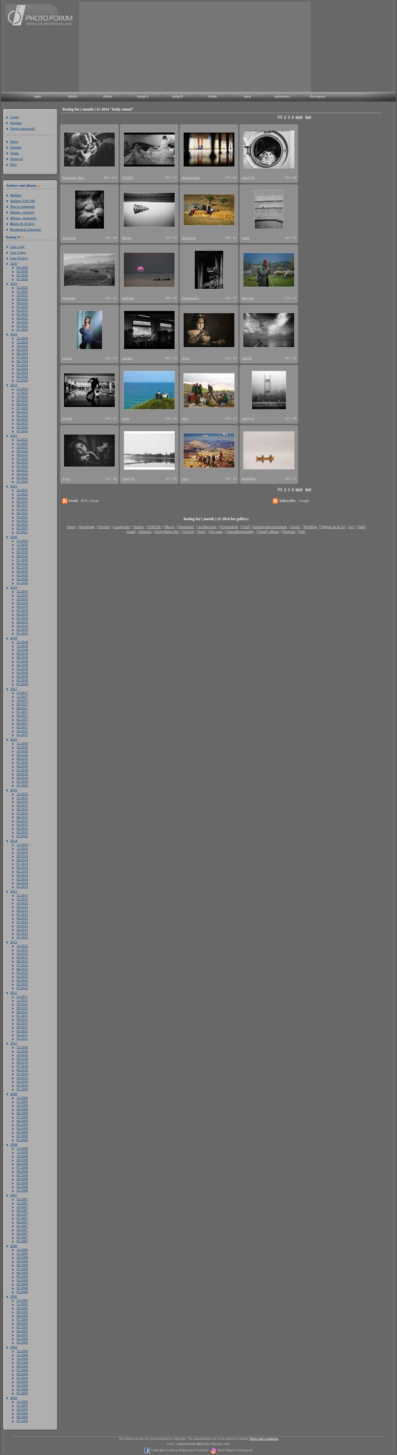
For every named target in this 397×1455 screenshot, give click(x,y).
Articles (15, 147)
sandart (127, 358)
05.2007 (22, 1226)
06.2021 (22, 513)
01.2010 (22, 1089)
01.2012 (22, 988)
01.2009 (22, 1140)
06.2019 (22, 614)
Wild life (154, 527)
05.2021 (22, 517)
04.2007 (22, 1229)
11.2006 (22, 1253)
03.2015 (22, 828)
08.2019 (22, 606)
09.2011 (22, 1008)
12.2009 (22, 1098)
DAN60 (127, 177)
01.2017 (22, 734)
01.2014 (22, 886)
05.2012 (22, 972)
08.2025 (22, 303)
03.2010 (22, 1081)
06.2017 (22, 715)
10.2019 (22, 599)
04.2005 (22, 1331)
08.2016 (22, 758)
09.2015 (22, 805)
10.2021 (22, 497)
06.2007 (22, 1222)
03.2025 (22, 322)
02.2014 (22, 883)
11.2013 (22, 899)
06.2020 (22, 563)
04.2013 (22, 926)
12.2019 (22, 591)
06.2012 (22, 969)
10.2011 (22, 1004)
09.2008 (22, 1160)
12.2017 (22, 692)
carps (125, 418)
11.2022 (22, 443)
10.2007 (22, 1206)
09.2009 (22, 1109)
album (107, 96)
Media (72, 96)
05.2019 (22, 618)
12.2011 (22, 996)
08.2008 (22, 1163)
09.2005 (22, 1312)
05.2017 (22, 719)
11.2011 (22, 1000)
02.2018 (22, 680)
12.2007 (22, 1199)
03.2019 (22, 625)
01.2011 (22, 1038)
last (308, 117)
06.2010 (22, 1070)
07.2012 (22, 965)
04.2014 (22, 875)
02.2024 (22, 376)
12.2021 (22, 490)
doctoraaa (69, 238)
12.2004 (22, 1351)
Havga (126, 238)
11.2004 (22, 1355)
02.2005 (22, 1338)
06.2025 (22, 310)
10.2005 (22, 1308)
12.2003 (22, 1401)
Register (16, 123)
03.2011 (22, 1031)
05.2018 (22, 668)
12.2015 (22, 794)
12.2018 (22, 642)
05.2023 (22, 415)
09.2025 (22, 299)
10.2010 (22, 1055)
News (14, 141)
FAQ (13, 164)
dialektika (248, 478)
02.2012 (22, 984)
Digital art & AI (333, 527)
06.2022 (22, 462)
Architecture (207, 527)
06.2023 (22, 411)
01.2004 (22, 1393)
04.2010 (22, 1077)
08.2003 (22, 1417)
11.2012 (22, 949)
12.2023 (22, 389)
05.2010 (22, 1074)
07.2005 (22, 1319)
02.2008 (22, 1186)
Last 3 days (18, 252)
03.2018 (22, 676)
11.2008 (22, 1152)
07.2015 (22, 813)
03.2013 (22, 929)
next (299, 117)
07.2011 (22, 1015)
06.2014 (22, 867)
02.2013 (22, 933)
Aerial (295, 527)
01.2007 (22, 1241)
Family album (268, 531)
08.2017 (22, 708)
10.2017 (22, 700)
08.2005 (22, 1315)
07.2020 (22, 560)
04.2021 (22, 520)
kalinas (67, 358)
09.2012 (22, 957)
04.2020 (22, 571)
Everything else (167, 531)
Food (246, 527)
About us (16, 159)
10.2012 (22, 953)
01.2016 (22, 785)
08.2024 (22, 353)
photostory (282, 96)
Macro (169, 527)
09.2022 (22, 451)
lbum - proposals (23, 218)
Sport (202, 531)
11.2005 (22, 1304)
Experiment (229, 527)
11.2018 (22, 646)
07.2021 (22, 509)
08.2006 (22, 1265)
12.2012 (22, 946)
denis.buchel (190, 177)
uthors (15, 195)
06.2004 (22, 1374)
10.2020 (22, 548)
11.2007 (22, 1203)
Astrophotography (240, 531)
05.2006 (22, 1276)
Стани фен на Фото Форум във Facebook (179, 1450)
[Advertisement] (148, 46)
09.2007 (22, 1210)
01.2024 (22, 380)
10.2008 (22, 1156)
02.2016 (22, 781)
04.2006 (22, 1280)
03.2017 (22, 727)
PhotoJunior (190, 298)
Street (70, 527)
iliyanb (67, 418)
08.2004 (22, 1366)
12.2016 (22, 743)
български (317, 96)
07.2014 (22, 863)
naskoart (128, 298)
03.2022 (22, 474)
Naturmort (186, 527)
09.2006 (22, 1261)
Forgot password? (22, 128)
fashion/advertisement (270, 527)
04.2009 (22, 1128)
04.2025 (22, 318)
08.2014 (22, 860)
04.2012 (22, 976)
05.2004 (22, 1378)
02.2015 (22, 832)
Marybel (248, 298)
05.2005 (22, 1327)
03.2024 (22, 372)
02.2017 (22, 731)
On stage (216, 531)
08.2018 (22, 657)
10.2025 (22, 295)
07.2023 (22, 408)
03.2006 (22, 1284)
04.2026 (22, 267)
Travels (188, 531)
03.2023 (22, 423)
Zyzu (185, 358)
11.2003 (22, 1405)
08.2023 (22, 404)
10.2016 (22, 751)
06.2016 (22, 766)
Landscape (122, 527)
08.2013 (22, 910)
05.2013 (22, 922)
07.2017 (22, 711)
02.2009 (22, 1136)
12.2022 (22, 439)
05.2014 (22, 871)
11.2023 (22, 392)
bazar (247, 96)
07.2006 (22, 1269)
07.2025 (22, 306)
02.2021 (22, 528)
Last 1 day (17, 246)
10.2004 (22, 1358)
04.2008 (22, 1179)
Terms (14, 153)
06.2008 (22, 1171)
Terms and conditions (264, 1438)
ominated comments (25, 229)
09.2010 (22, 1058)
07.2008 (22, 1167)
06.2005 (22, 1323)
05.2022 (22, 466)
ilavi (185, 418)
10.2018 (22, 649)
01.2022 (22, 481)
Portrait (104, 527)
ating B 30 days (22, 224)
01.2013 (22, 937)
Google (304, 500)
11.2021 (22, 494)
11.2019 (22, 595)
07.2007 (22, 1218)
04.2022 (22, 470)
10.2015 (22, 801)
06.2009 (22, 1120)
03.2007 (22, 1233)
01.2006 (22, 1292)
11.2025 (22, 291)
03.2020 (22, 575)
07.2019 (22, 610)
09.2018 (22, 653)
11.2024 (22, 342)
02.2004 (22, 1389)
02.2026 (22, 275)
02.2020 (22, 579)
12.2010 (22, 1047)
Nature (139, 527)
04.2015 (22, 824)
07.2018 (22, 661)
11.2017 (22, 696)
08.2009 (22, 1113)
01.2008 (22, 1190)
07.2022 (22, 458)
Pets (302, 531)
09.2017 (22, 704)
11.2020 (22, 544)
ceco (185, 478)
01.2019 (22, 633)
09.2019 (22, 603)
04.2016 (22, 774)
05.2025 (22, 314)
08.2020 (22, 556)
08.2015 (22, 809)
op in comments (22, 206)
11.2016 (22, 747)
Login (14, 117)
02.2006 (22, 1288)
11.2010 (22, 1051)
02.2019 (22, 629)
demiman (68, 298)
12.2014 (22, 844)
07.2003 (22, 1421)
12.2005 (22, 1300)
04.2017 (22, 723)
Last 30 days (19, 258)
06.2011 (22, 1019)
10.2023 (22, 396)
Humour (289, 531)
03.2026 (22, 271)
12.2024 (22, 338)
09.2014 (22, 856)
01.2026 (22, 279)
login (37, 96)
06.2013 (22, 918)
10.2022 (22, 447)
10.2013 (22, 903)
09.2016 (22, 754)
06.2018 (22, 665)
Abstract (145, 531)
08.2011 (22, 1012)
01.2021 (22, 532)
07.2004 (22, 1370)
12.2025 (22, 287)
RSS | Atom (90, 500)
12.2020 (22, 540)
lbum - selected (22, 212)
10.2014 (22, 852)
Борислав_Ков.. (73, 177)
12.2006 (22, 1249)
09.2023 (22, 400)
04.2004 (22, 1381)
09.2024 (22, 349)
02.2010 (22, 1085)
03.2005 (22, 1335)
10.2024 (22, 346)
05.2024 (22, 365)
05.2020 (22, 567)
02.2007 (22, 1237)
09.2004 (22, 1362)
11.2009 (22, 1101)
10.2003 (22, 1409)
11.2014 (22, 848)
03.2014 (22, 879)
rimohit (247, 358)
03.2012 (22, 980)
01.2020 (22, 582)
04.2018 (22, 672)
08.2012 (22, 961)
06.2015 (22, 817)
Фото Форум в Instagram (235, 1450)
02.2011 (22, 1034)
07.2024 (22, 357)
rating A (142, 96)
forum (212, 96)
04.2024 (22, 368)
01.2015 (22, 836)
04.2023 (22, 419)
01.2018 (22, 684)
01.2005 (22, 1342)
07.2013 (22, 914)
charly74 (248, 177)
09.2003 (22, 1413)
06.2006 (22, 1272)
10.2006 (22, 1257)
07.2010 (22, 1066)
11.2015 (22, 797)
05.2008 (22, 1175)
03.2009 (22, 1132)
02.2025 (22, 325)
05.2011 (22, 1023)
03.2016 (22, 777)
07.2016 (22, 762)
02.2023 (22, 427)
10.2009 (22, 1105)
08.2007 (22, 1214)
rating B (177, 96)
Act (351, 527)
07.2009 (22, 1117)
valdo (245, 238)
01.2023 (22, 431)
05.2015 (22, 820)
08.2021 (22, 505)
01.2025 (22, 329)
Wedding (310, 527)
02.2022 (22, 477)
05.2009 (22, 1124)
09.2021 (22, 501)
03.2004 (22, 1385)
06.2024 (22, 361)
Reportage (87, 527)
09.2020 (22, 552)
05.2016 (22, 770)
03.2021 (22, 524)
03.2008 (22, 1183)
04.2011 (22, 1027)
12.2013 (22, 895)
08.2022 (22, 454)
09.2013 (22, 906)
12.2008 (22, 1148)
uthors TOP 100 (22, 201)
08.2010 (22, 1062)
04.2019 (22, 622)
